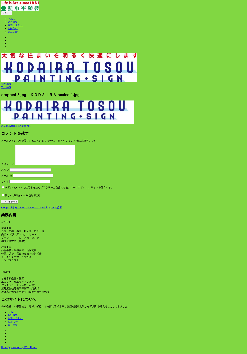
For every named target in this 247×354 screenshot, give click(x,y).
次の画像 (6, 87)
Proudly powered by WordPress (19, 351)
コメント (7, 167)
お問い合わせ (15, 25)
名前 (5, 173)
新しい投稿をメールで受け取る (22, 199)
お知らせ (13, 28)
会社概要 (13, 22)
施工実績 (13, 31)
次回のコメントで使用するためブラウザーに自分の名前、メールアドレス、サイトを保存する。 (59, 191)
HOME (11, 19)
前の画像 (6, 84)
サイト (5, 185)
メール (6, 179)
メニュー (7, 13)
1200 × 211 (24, 126)
